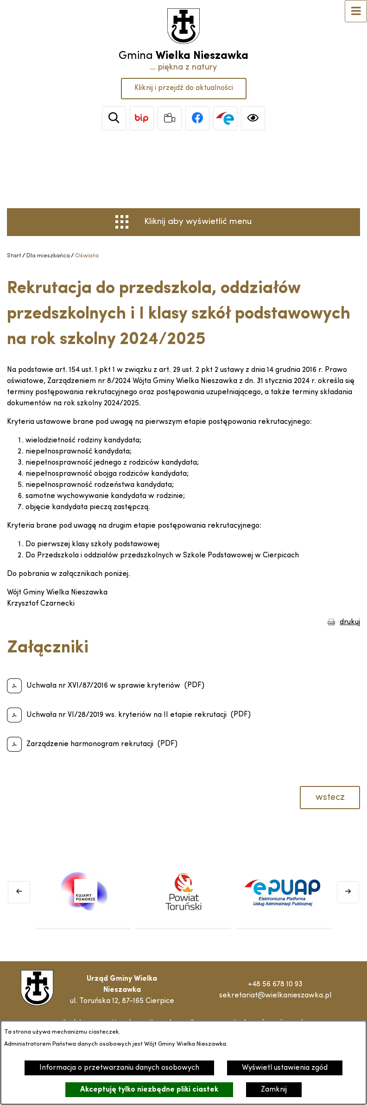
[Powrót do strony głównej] (14, 256)
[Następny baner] (348, 892)
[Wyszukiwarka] (114, 118)
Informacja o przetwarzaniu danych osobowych (119, 1068)
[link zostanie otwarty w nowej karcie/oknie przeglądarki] (142, 118)
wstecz (330, 797)
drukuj (350, 622)
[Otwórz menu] (356, 11)
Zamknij (274, 1089)
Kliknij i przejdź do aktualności (183, 88)
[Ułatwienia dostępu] (253, 118)
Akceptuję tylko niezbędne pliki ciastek (149, 1089)
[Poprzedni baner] (19, 892)
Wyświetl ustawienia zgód (285, 1068)
